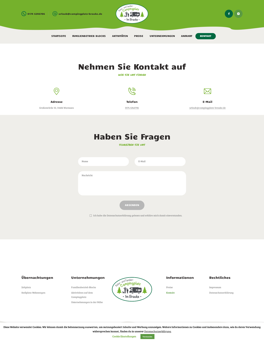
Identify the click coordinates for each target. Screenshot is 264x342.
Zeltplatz (26, 287)
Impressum (215, 287)
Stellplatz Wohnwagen (33, 292)
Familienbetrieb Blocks (83, 287)
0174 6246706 (132, 107)
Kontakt (170, 292)
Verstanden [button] (147, 336)
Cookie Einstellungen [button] (124, 336)
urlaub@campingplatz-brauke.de (207, 107)
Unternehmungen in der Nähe (87, 302)
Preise (169, 287)
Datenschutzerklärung (221, 292)
